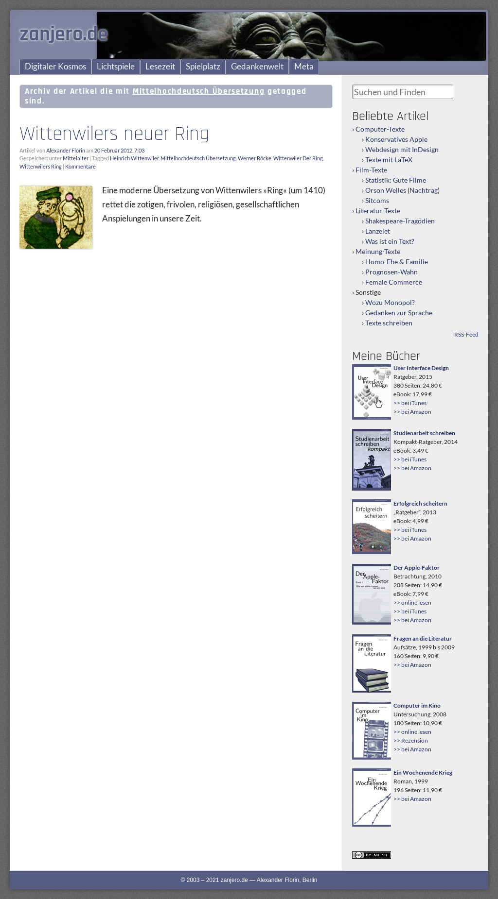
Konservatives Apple (396, 139)
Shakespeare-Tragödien (400, 221)
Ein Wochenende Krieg (422, 772)
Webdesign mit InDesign (402, 149)
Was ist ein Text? (389, 241)
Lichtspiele (116, 66)
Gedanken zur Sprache (398, 312)
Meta (304, 66)
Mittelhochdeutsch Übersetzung (198, 158)
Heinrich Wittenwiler (134, 158)
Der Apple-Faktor (416, 567)
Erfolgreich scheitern (420, 503)
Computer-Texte (380, 129)
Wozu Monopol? (390, 302)
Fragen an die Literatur (422, 638)
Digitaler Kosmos (55, 66)
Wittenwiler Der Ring (298, 158)
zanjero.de (63, 34)
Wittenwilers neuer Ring (114, 134)
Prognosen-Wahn (391, 272)
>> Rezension (410, 740)
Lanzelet (377, 231)
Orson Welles (385, 190)
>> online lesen (412, 602)
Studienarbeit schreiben (424, 433)
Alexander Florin (65, 150)
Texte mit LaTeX (388, 159)
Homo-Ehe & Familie (396, 261)
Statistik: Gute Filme (395, 180)
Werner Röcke (254, 158)
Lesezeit (160, 66)
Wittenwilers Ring (40, 166)
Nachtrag (423, 190)
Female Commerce (393, 282)
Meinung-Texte (378, 251)
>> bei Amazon (412, 411)
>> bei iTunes (410, 403)
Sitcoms (377, 200)
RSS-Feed (466, 334)
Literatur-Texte (378, 210)
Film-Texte (371, 170)
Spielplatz (203, 66)
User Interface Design (421, 368)
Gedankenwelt (257, 66)
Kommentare (80, 166)
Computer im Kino (417, 705)
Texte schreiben (388, 323)
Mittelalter (76, 158)
